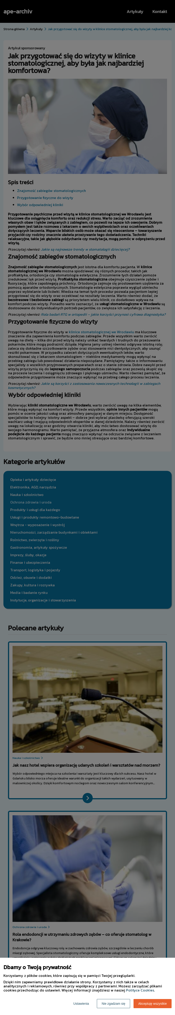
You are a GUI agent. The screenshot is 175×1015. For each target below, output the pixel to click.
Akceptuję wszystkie (152, 1003)
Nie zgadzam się (113, 1003)
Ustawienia (81, 1003)
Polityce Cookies (140, 990)
